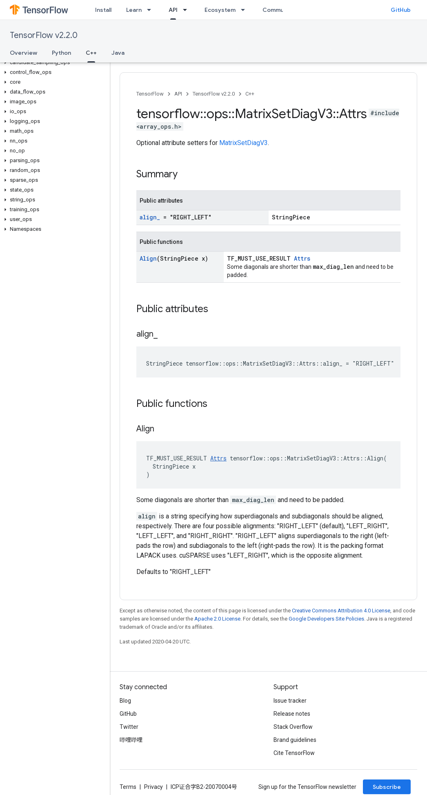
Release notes (292, 713)
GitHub (401, 9)
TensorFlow (150, 94)
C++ (249, 94)
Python (61, 52)
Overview (23, 52)
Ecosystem (220, 9)
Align (148, 258)
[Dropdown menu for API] (187, 10)
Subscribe (387, 787)
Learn (134, 9)
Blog (125, 700)
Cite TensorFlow (294, 753)
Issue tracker (290, 700)
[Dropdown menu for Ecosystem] (245, 10)
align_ (150, 217)
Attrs (302, 258)
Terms (128, 787)
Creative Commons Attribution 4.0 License (341, 610)
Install (103, 9)
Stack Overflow (293, 727)
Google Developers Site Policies (326, 619)
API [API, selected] (173, 9)
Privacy (153, 787)
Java (118, 52)
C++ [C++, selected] (91, 52)
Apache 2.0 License (217, 619)
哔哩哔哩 (131, 740)
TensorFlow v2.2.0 (44, 35)
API (178, 94)
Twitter (129, 727)
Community (278, 9)
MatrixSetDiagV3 (243, 143)
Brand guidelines (295, 740)
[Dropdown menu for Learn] (151, 10)
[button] (53, 62)
